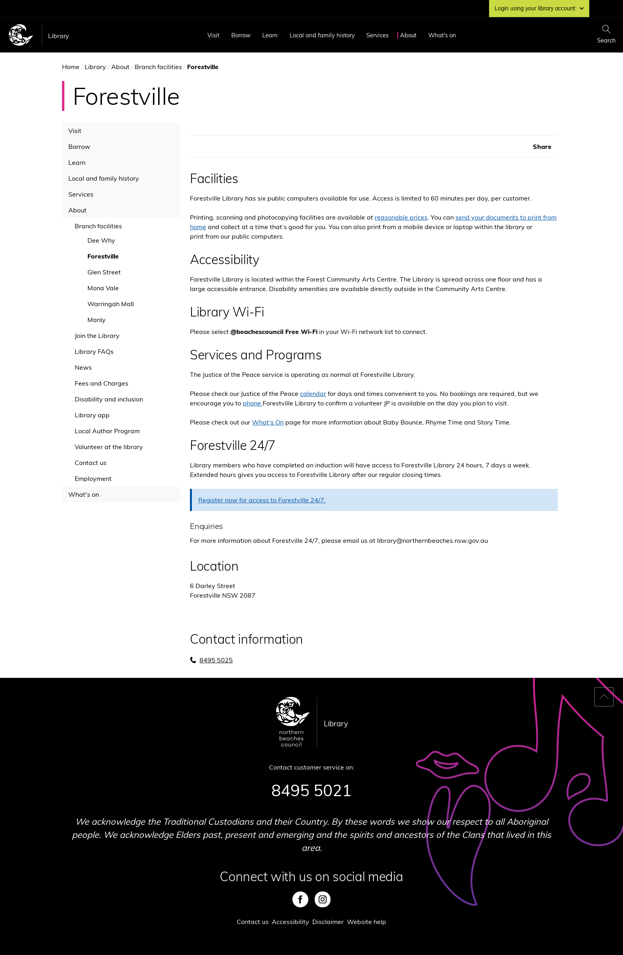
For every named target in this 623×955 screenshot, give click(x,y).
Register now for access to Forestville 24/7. (262, 500)
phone (253, 403)
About (408, 35)
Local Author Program (107, 431)
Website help (366, 922)
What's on (442, 35)
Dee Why (101, 240)
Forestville (103, 256)
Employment (93, 478)
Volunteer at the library (109, 447)
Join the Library (97, 336)
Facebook (300, 899)
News (83, 367)
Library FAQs (94, 351)
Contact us (90, 463)
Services (377, 35)
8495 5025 (216, 660)
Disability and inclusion (109, 399)
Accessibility (290, 922)
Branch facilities (158, 67)
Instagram (323, 899)
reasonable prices (401, 217)
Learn (270, 35)
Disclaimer (328, 922)
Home (70, 67)
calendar (313, 393)
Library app (92, 415)
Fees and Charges (101, 383)
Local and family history (322, 35)
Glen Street (104, 272)
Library (58, 36)
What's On (268, 422)
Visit (213, 35)
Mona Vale (103, 288)
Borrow (241, 35)
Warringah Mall (110, 304)
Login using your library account (539, 8)
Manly (96, 320)
